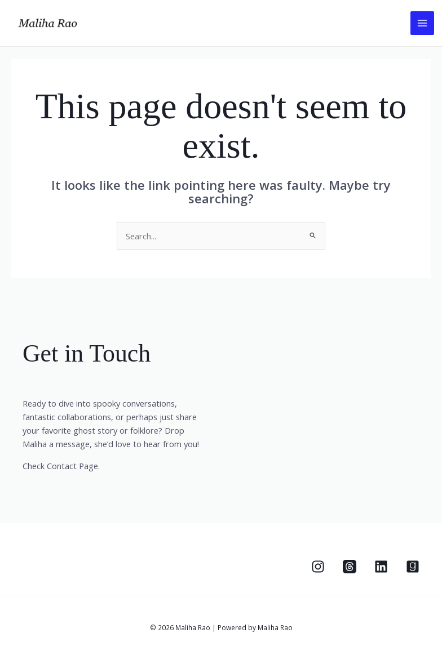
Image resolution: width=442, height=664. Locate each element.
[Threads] (349, 566)
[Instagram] (318, 566)
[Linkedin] (381, 566)
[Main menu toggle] (422, 23)
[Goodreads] (412, 566)
